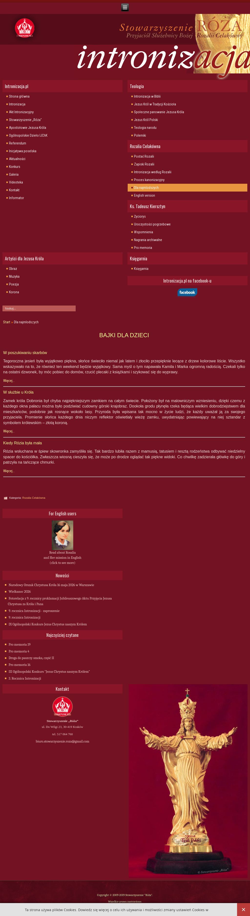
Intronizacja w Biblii (147, 96)
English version (144, 195)
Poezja (14, 284)
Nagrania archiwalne (148, 240)
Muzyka (14, 276)
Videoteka (16, 182)
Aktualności (17, 159)
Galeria (14, 174)
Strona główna (19, 96)
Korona (14, 292)
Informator (16, 198)
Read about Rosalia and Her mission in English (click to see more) (62, 557)
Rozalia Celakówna (33, 497)
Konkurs (14, 167)
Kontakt (14, 190)
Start (6, 322)
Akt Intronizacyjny (21, 112)
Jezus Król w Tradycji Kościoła (155, 104)
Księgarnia (141, 269)
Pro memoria (143, 248)
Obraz (13, 269)
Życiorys (140, 216)
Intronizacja (17, 104)
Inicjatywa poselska (22, 151)
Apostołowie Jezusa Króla (27, 128)
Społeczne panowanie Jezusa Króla (159, 112)
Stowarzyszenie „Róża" (25, 120)
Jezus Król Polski (146, 120)
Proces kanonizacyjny (149, 180)
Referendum (17, 143)
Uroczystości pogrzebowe (152, 224)
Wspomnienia (143, 232)
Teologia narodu (145, 128)
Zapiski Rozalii (144, 164)
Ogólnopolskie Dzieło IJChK (28, 135)
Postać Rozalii (144, 156)
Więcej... (9, 380)
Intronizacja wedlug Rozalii (152, 172)
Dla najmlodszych (146, 188)
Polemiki (140, 135)
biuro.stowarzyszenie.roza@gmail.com (62, 741)
